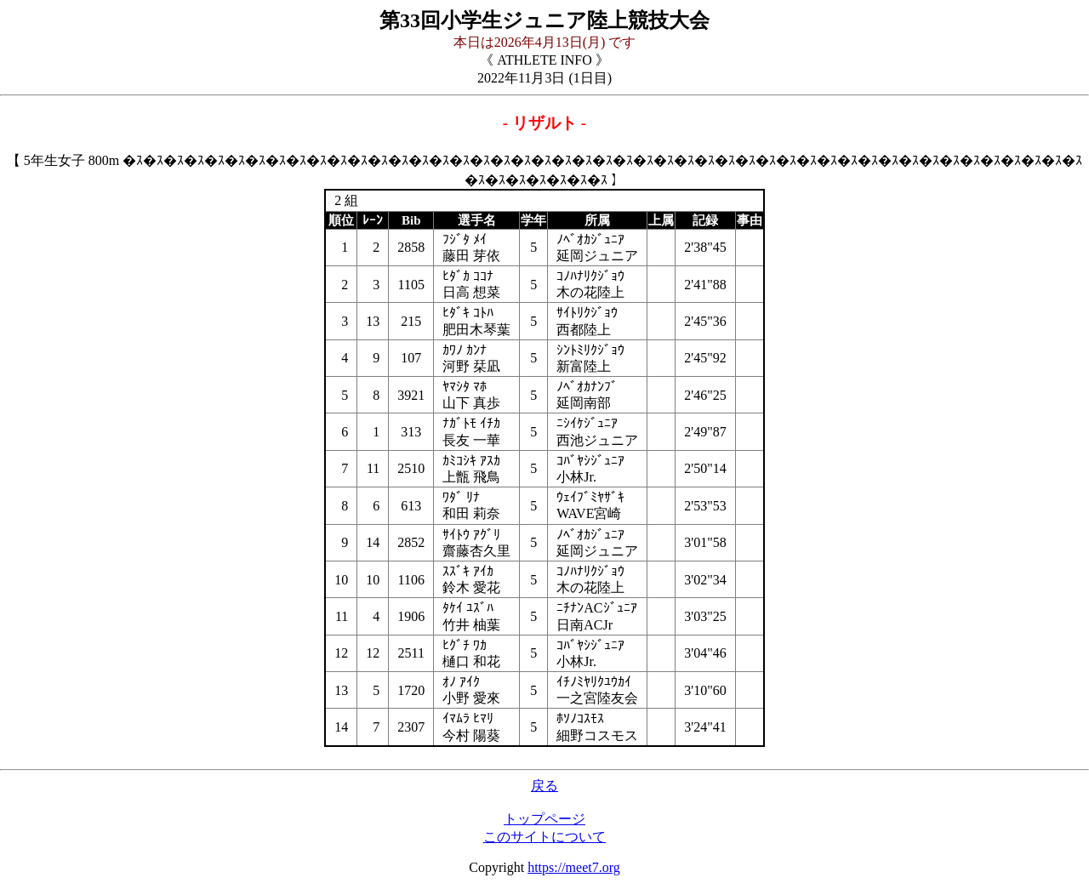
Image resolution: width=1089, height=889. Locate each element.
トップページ (544, 819)
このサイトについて (544, 836)
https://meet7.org (573, 867)
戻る (544, 785)
